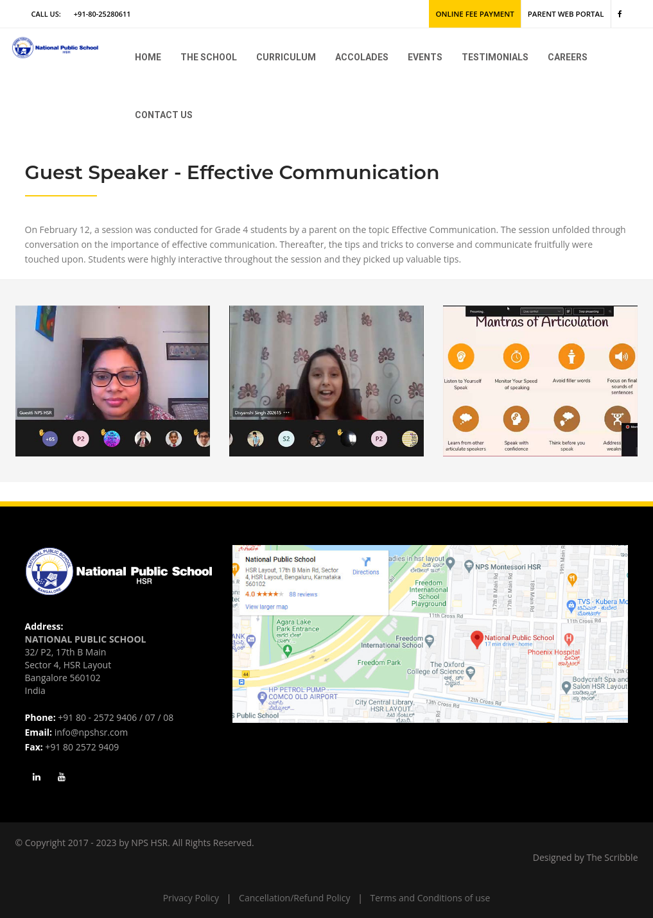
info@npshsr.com (91, 732)
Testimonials (495, 57)
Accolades (361, 57)
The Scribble (612, 857)
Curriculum (286, 57)
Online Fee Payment (480, 14)
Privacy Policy (191, 898)
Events (425, 57)
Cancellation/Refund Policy (294, 898)
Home (148, 57)
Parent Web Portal (568, 14)
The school (208, 57)
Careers (568, 57)
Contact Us (164, 115)
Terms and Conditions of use (430, 898)
